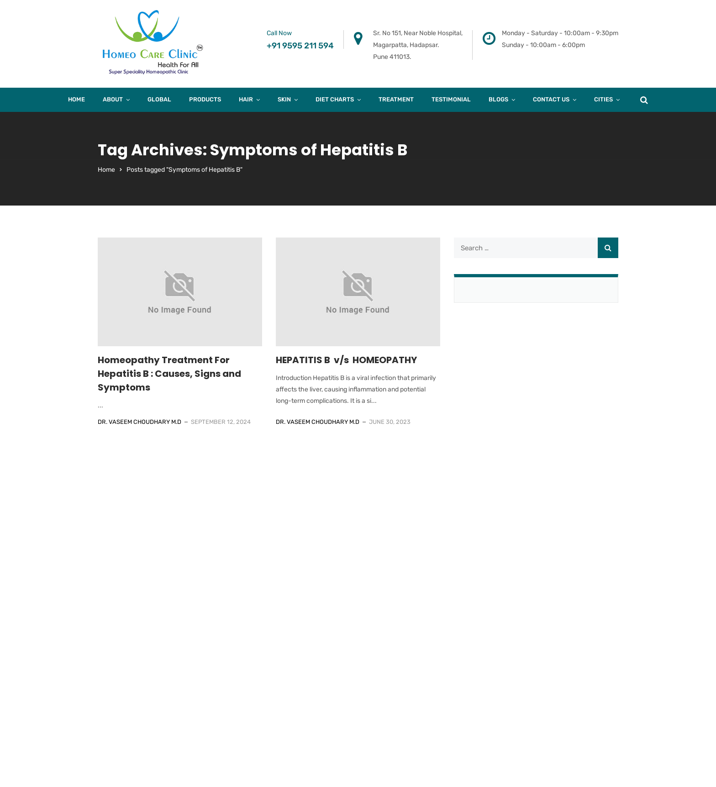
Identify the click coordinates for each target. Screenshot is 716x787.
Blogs (498, 99)
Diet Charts (335, 99)
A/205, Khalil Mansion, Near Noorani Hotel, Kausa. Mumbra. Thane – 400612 (422, 560)
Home (76, 99)
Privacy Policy (529, 652)
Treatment (396, 99)
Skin (284, 99)
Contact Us (551, 99)
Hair (246, 99)
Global (159, 99)
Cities (603, 99)
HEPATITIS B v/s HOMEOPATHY (346, 360)
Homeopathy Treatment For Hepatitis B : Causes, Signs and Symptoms (169, 374)
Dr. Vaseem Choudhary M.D (139, 421)
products (205, 99)
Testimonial (451, 99)
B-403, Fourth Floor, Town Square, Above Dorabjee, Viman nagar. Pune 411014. (290, 560)
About (113, 99)
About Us (522, 548)
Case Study (525, 617)
